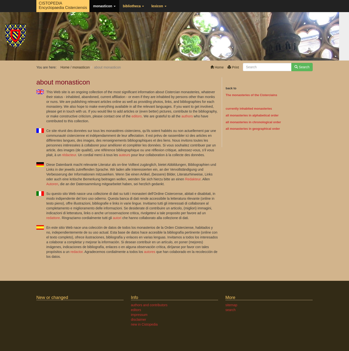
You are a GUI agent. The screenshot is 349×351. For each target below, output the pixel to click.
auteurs (124, 155)
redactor (77, 252)
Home (217, 67)
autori (117, 218)
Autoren (52, 184)
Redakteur (193, 179)
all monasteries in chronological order (253, 122)
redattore (53, 218)
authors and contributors (149, 305)
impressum (139, 315)
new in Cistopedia (144, 324)
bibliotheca (133, 6)
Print (233, 67)
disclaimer (138, 319)
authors (187, 116)
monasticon (104, 6)
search (230, 310)
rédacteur (69, 155)
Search (301, 67)
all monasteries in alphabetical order (252, 115)
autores (149, 252)
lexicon (158, 6)
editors (137, 116)
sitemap (231, 305)
